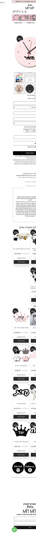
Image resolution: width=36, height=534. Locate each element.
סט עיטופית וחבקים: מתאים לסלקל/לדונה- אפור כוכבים (27, 287)
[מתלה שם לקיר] (26, 439)
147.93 (21, 147)
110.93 (6, 254)
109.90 (13, 446)
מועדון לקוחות (31, 489)
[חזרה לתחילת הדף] (33, 531)
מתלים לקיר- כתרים (9, 366)
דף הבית (32, 483)
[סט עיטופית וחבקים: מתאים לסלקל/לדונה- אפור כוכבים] (27, 284)
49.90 (31, 253)
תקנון (33, 500)
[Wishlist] (5, 12)
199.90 (27, 143)
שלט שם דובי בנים (26, 328)
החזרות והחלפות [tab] (19, 186)
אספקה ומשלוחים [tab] (19, 182)
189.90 (14, 332)
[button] (27, 262)
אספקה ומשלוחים (30, 496)
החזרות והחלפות (30, 498)
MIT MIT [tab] (30, 182)
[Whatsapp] (14, 12)
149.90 (14, 253)
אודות (33, 485)
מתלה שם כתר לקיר (27, 366)
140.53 (6, 333)
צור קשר (33, 488)
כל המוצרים (32, 486)
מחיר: (32, 143)
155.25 (24, 292)
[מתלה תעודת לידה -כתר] (9, 325)
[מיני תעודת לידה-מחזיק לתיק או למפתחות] (27, 246)
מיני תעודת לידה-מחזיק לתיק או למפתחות (27, 249)
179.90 (31, 332)
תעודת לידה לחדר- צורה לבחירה (26, 404)
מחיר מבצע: (29, 147)
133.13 (23, 333)
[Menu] (33, 12)
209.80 (31, 291)
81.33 (6, 446)
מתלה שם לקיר (26, 441)
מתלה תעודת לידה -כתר (9, 328)
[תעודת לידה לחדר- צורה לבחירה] (26, 401)
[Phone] (11, 12)
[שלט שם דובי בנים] (26, 325)
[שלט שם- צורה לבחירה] (9, 439)
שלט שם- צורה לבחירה (9, 441)
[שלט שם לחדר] (9, 401)
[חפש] (8, 12)
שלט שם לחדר (9, 403)
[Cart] (2, 12)
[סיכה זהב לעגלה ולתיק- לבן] (9, 246)
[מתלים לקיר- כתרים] (9, 363)
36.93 (24, 254)
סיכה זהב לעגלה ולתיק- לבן (9, 249)
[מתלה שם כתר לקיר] (26, 363)
